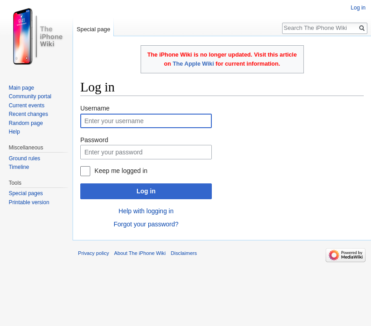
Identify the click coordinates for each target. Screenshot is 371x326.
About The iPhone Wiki (140, 253)
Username (95, 108)
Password (94, 140)
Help (14, 132)
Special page (93, 29)
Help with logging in (145, 211)
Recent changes (28, 114)
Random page (26, 123)
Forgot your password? (145, 224)
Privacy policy (93, 253)
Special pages (26, 193)
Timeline (19, 167)
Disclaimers (184, 253)
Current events (26, 105)
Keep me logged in (120, 170)
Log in (146, 191)
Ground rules (24, 158)
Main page (21, 88)
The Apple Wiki (193, 63)
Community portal (30, 96)
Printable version (29, 202)
